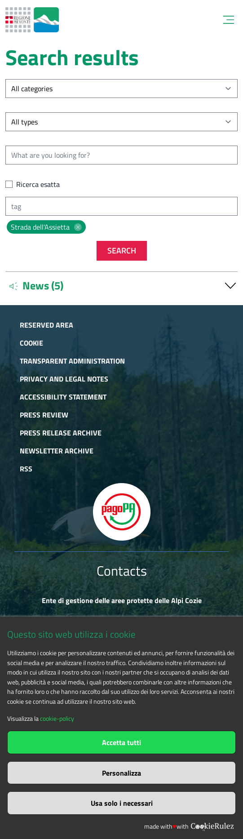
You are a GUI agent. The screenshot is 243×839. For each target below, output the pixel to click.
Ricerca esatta (38, 184)
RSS (26, 468)
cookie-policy (57, 719)
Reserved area (46, 325)
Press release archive (61, 432)
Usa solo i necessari (122, 803)
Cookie (31, 342)
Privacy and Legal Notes (64, 378)
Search (121, 250)
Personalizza (121, 773)
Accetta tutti (121, 742)
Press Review (44, 414)
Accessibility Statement (63, 396)
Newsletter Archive (56, 450)
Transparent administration (72, 360)
